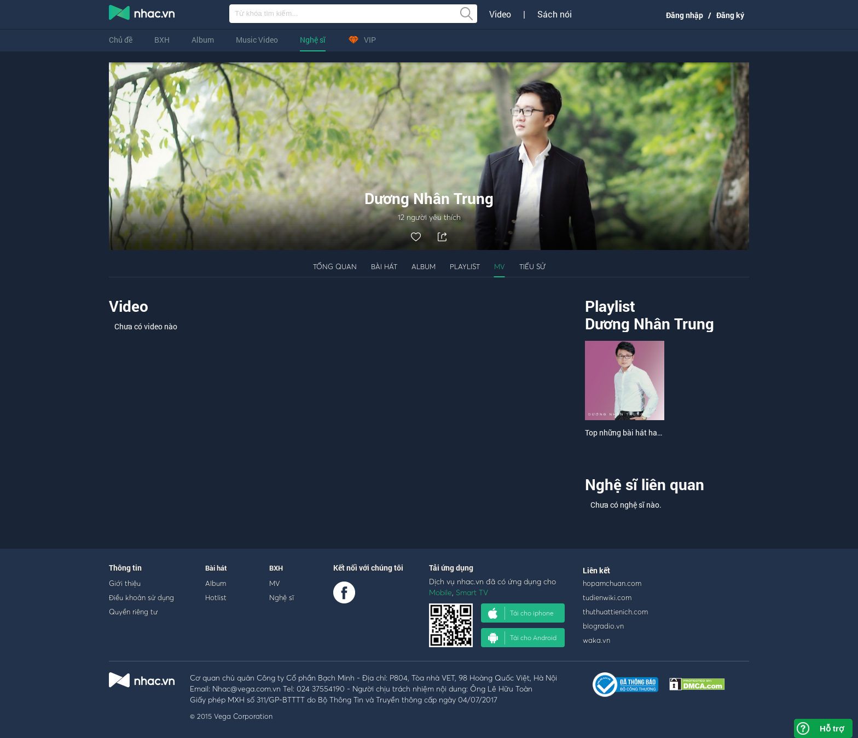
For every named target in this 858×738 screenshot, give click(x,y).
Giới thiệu (125, 583)
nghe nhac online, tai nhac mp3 (142, 15)
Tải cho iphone (521, 613)
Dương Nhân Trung (649, 323)
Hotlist (216, 597)
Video (500, 14)
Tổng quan (335, 266)
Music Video (257, 39)
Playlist (465, 266)
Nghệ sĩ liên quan (644, 484)
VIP (361, 39)
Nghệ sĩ (313, 39)
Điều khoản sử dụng (141, 597)
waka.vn (596, 640)
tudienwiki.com (607, 597)
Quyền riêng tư (133, 611)
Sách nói (554, 14)
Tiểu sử (532, 266)
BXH (162, 39)
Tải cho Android (522, 637)
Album (203, 39)
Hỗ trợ (832, 728)
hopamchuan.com (612, 583)
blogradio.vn (603, 625)
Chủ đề (120, 39)
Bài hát (384, 266)
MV (499, 266)
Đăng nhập (684, 15)
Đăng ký (730, 15)
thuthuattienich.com (615, 611)
